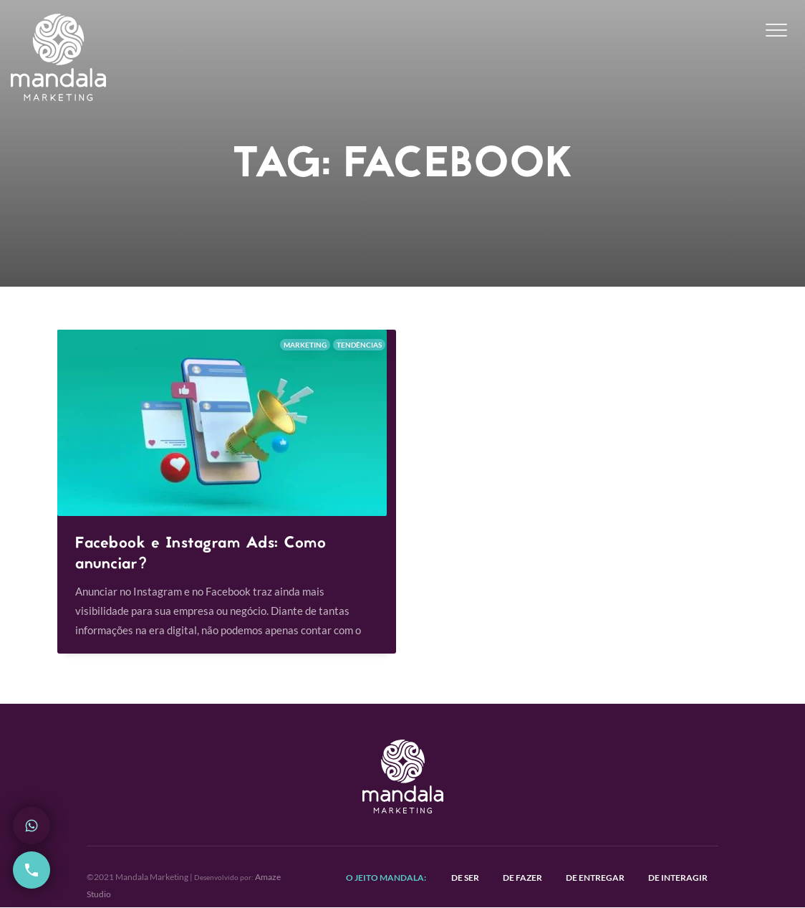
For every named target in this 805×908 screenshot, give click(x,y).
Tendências (359, 344)
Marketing (305, 344)
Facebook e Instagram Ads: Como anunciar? (200, 554)
